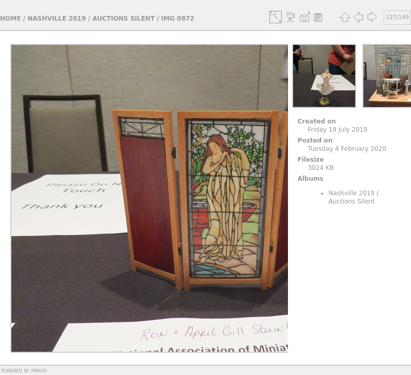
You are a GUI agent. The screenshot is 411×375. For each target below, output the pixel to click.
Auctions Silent (124, 18)
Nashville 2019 (56, 18)
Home (10, 18)
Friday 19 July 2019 (337, 129)
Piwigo (39, 370)
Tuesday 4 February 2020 (347, 148)
